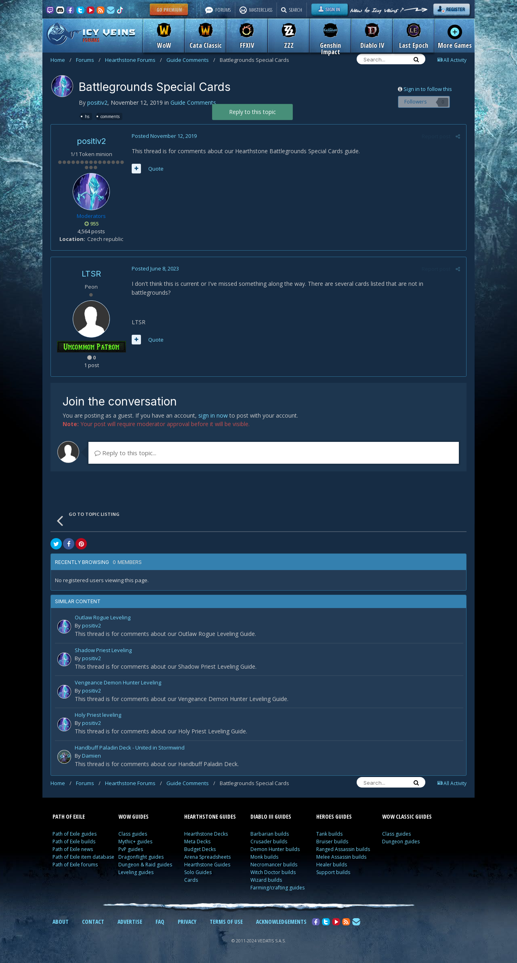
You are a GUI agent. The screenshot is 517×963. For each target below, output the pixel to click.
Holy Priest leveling (98, 715)
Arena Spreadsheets (207, 856)
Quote (156, 168)
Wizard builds (266, 879)
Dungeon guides (401, 841)
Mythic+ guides (135, 841)
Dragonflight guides (141, 856)
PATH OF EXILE (69, 816)
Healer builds (331, 864)
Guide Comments (190, 59)
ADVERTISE (130, 921)
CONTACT (93, 921)
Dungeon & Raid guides (145, 864)
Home (60, 59)
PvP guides (130, 849)
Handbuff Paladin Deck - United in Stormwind (130, 748)
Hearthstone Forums (133, 59)
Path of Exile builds (74, 841)
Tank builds (329, 833)
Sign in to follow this (428, 89)
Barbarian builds (269, 833)
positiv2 (97, 102)
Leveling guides (135, 872)
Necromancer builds (273, 864)
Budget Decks (200, 849)
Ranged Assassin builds (343, 849)
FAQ (160, 921)
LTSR (91, 274)
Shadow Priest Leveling (103, 651)
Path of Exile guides (75, 833)
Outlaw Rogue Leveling (102, 618)
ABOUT (61, 921)
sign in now (213, 415)
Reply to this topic (252, 112)
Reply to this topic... (125, 453)
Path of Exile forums (75, 864)
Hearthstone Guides (207, 864)
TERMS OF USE (226, 921)
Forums (88, 59)
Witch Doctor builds (273, 872)
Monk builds (264, 856)
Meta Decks (197, 841)
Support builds (333, 872)
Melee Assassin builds (341, 856)
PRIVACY (187, 921)
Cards (191, 879)
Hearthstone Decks (206, 833)
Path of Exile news (73, 849)
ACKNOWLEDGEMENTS (281, 921)
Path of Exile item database (83, 856)
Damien (91, 755)
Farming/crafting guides (277, 887)
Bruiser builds (332, 841)
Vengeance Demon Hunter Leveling (118, 683)
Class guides (132, 833)
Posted (164, 135)
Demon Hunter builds (275, 849)
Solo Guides (198, 872)
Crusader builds (268, 841)
